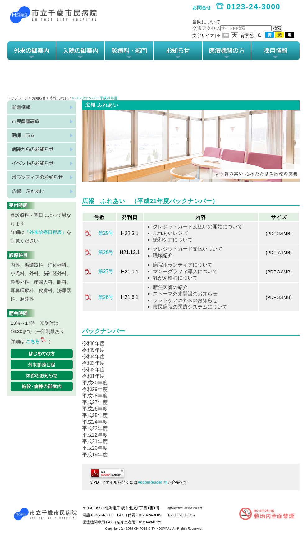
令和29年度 (95, 389)
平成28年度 (95, 395)
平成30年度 (95, 382)
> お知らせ (38, 98)
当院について (206, 21)
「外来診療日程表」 (45, 232)
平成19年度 (95, 454)
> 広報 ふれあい (59, 98)
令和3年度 (93, 363)
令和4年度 (93, 356)
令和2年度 (93, 369)
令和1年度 (93, 376)
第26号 (106, 297)
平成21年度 (95, 441)
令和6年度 (93, 343)
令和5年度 (93, 350)
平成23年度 (95, 428)
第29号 (106, 233)
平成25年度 (95, 415)
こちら (36, 341)
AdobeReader (150, 482)
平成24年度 (95, 422)
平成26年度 (95, 408)
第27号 (106, 271)
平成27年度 (95, 402)
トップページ (17, 98)
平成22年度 (95, 435)
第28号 (106, 252)
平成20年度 (95, 448)
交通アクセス (206, 28)
